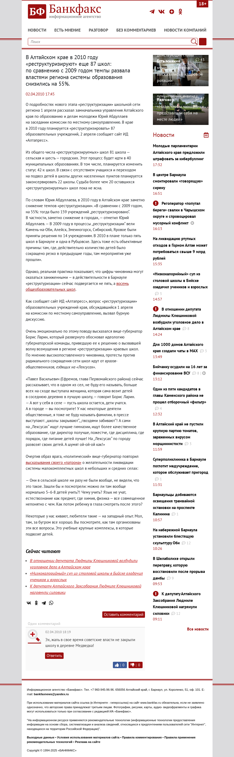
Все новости (198, 629)
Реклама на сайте (87, 741)
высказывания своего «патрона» (53, 462)
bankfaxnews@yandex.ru (51, 694)
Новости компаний (185, 30)
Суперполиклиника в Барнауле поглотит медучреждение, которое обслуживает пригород (180, 466)
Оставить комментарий (123, 614)
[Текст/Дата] (202, 41)
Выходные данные (41, 737)
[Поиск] (194, 41)
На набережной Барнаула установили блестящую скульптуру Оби (175, 536)
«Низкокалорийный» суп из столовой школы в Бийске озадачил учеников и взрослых (180, 280)
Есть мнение (67, 30)
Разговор (98, 30)
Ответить (54, 655)
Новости (37, 30)
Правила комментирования (142, 737)
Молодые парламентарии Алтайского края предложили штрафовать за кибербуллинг (179, 152)
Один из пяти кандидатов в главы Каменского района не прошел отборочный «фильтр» (179, 395)
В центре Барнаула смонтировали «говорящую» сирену (178, 181)
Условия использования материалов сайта (88, 737)
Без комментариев (136, 30)
